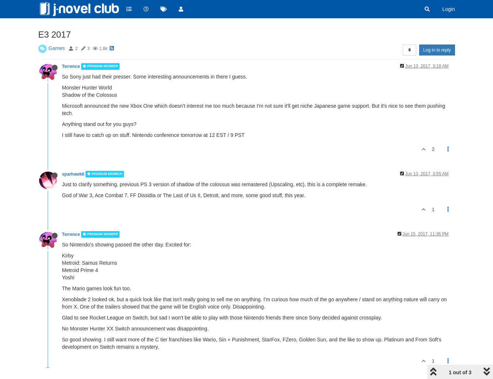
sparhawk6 (73, 174)
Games (57, 48)
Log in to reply (437, 50)
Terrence (71, 66)
